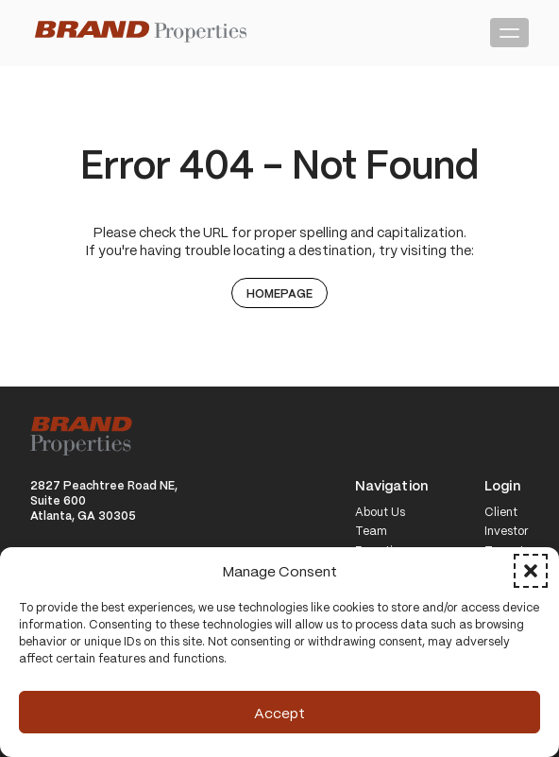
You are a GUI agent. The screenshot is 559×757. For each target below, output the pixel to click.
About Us (380, 512)
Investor (506, 531)
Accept (279, 712)
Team (371, 531)
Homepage (279, 293)
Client (500, 512)
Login (502, 486)
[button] (530, 570)
